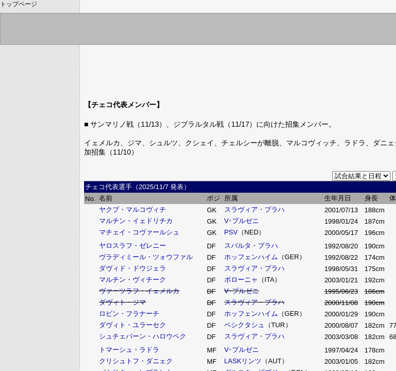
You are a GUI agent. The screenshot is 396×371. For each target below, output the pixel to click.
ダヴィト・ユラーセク (132, 325)
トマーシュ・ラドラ (129, 349)
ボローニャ (241, 279)
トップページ (18, 4)
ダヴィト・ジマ (122, 302)
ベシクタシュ (244, 325)
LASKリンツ (242, 361)
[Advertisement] (274, 64)
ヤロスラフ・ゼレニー (132, 245)
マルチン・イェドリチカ (136, 221)
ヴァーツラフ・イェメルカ (139, 291)
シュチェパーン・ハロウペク (142, 336)
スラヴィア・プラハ (254, 209)
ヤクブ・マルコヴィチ (132, 209)
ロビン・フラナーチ (129, 313)
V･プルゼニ (241, 221)
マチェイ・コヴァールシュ (139, 232)
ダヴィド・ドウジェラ (132, 268)
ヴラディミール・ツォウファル (146, 257)
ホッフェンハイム (251, 257)
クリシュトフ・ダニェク (136, 361)
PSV (231, 232)
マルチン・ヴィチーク (132, 279)
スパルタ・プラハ (251, 245)
